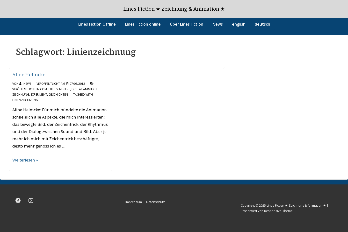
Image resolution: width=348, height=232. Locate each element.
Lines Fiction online (143, 24)
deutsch (262, 24)
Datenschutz (155, 202)
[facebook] (18, 201)
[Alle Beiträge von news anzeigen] (25, 84)
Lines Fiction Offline (97, 24)
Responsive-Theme (278, 211)
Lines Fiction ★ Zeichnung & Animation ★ (174, 9)
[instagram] (31, 201)
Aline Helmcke (28, 75)
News (217, 24)
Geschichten (58, 94)
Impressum (133, 202)
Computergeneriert (55, 89)
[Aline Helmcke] (77, 84)
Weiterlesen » (25, 160)
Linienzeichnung (25, 100)
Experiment (39, 94)
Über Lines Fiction (186, 24)
